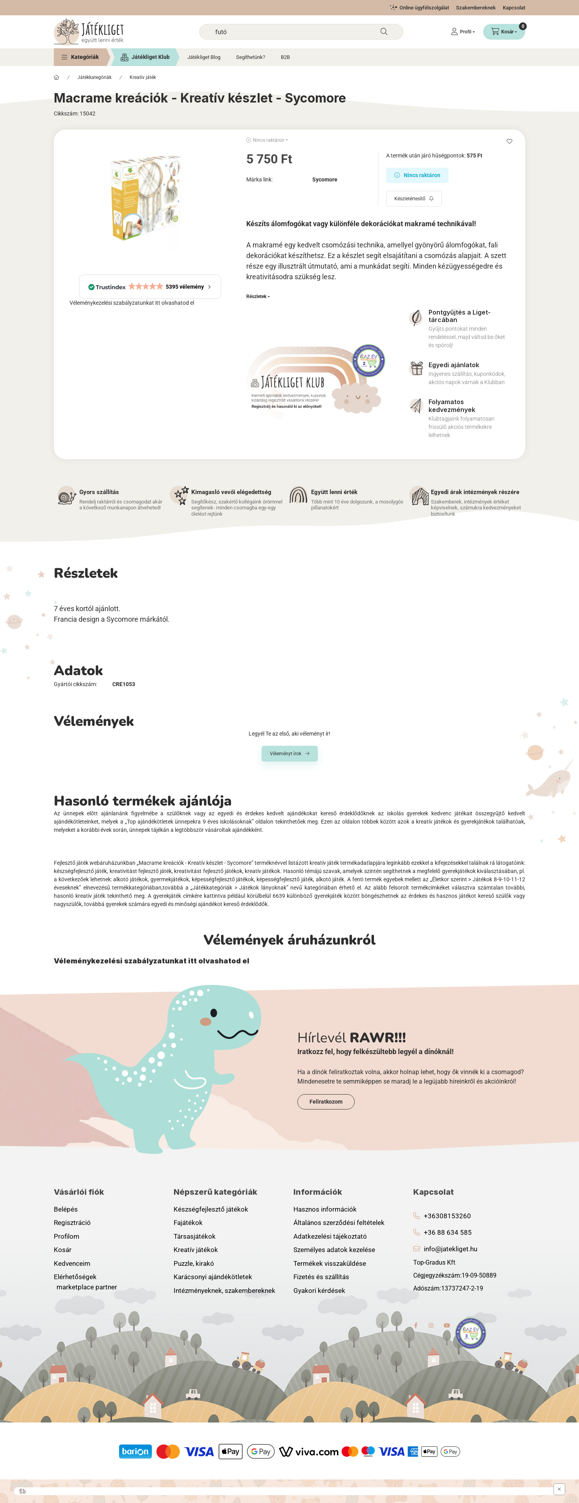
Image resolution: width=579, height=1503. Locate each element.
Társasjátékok (195, 1236)
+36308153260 (447, 1216)
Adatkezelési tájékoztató (330, 1236)
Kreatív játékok (196, 1250)
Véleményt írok (285, 753)
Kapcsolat (514, 8)
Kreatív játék (143, 77)
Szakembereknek (476, 8)
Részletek (256, 296)
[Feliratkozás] (414, 199)
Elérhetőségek (75, 1277)
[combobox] (301, 32)
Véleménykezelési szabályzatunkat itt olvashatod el (132, 303)
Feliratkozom (326, 1101)
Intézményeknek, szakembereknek (224, 1290)
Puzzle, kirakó (194, 1263)
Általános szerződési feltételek (339, 1223)
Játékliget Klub (151, 57)
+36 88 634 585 (448, 1232)
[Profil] (463, 32)
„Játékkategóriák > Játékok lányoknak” (239, 887)
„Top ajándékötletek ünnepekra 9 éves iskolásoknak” (189, 821)
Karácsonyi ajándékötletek (213, 1277)
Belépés (66, 1209)
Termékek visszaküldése (329, 1263)
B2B (285, 57)
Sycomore (324, 179)
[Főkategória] (56, 77)
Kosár (62, 1250)
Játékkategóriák (94, 77)
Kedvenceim (72, 1263)
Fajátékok (188, 1223)
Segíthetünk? (250, 57)
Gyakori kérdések (319, 1290)
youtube (447, 1325)
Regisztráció (72, 1223)
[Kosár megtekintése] (504, 32)
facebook (415, 1325)
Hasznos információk (325, 1209)
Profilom (66, 1236)
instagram (431, 1325)
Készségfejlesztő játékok (211, 1209)
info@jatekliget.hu (450, 1249)
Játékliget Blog (203, 57)
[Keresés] (384, 31)
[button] (80, 57)
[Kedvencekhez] (509, 141)
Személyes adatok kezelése (334, 1250)
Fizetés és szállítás (321, 1277)
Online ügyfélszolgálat (424, 8)
